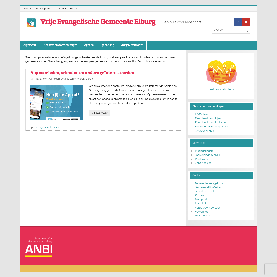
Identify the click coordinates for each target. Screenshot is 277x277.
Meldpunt (201, 199)
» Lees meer (99, 113)
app (37, 127)
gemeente (46, 127)
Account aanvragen (68, 8)
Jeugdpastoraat (204, 191)
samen (57, 127)
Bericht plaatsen (44, 8)
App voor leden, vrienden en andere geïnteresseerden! (82, 72)
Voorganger (202, 211)
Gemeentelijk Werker (208, 187)
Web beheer (202, 215)
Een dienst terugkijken (208, 118)
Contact (27, 8)
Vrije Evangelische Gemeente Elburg (97, 22)
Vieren (81, 78)
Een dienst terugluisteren (210, 122)
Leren (72, 78)
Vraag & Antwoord (131, 45)
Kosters (199, 195)
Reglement (202, 159)
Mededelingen (204, 151)
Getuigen (54, 78)
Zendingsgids (203, 163)
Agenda (89, 45)
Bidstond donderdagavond (211, 126)
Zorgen (90, 78)
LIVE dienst (202, 114)
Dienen (44, 78)
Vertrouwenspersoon (208, 207)
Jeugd (64, 78)
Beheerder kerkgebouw (209, 183)
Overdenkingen (204, 130)
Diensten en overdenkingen (60, 45)
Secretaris (201, 203)
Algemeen (29, 45)
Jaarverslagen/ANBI (207, 155)
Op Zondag (107, 45)
